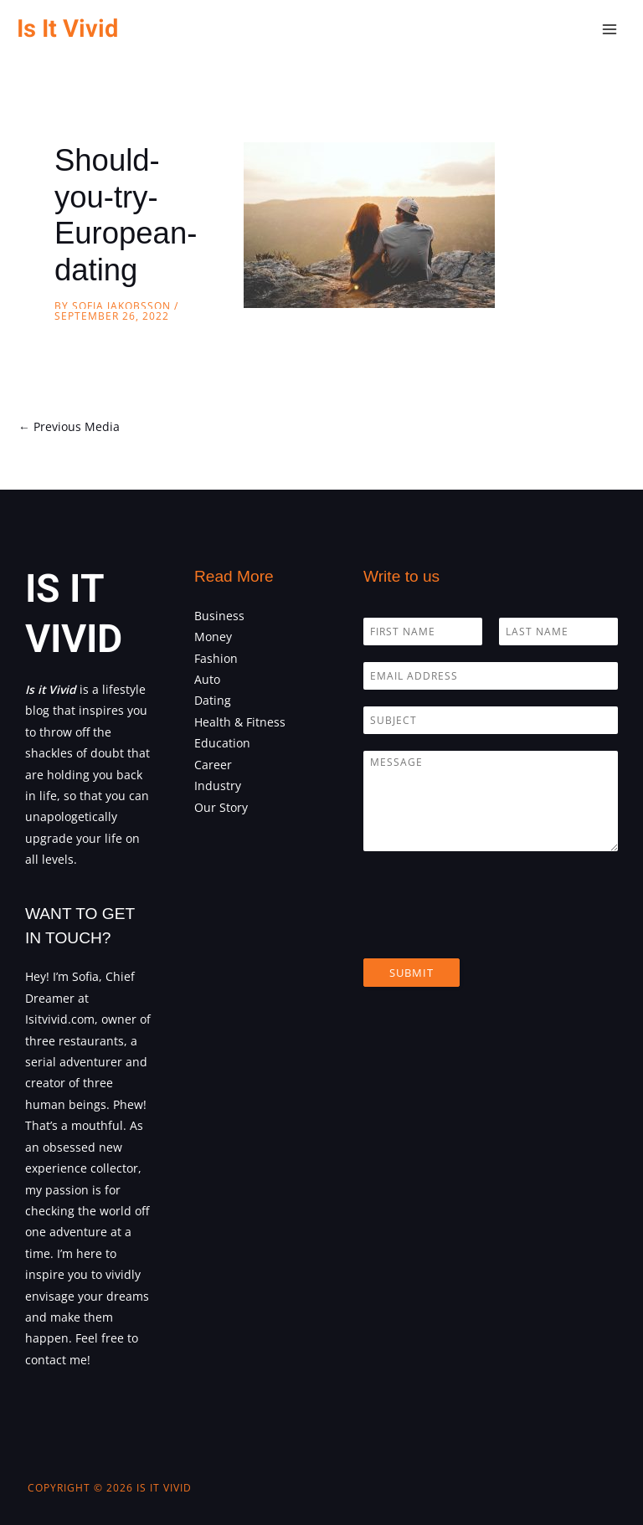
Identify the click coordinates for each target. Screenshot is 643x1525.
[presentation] (490, 931)
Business (219, 616)
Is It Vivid (67, 29)
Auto (207, 679)
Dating (212, 700)
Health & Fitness (239, 722)
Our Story (221, 807)
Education (222, 743)
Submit (411, 972)
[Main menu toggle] (610, 30)
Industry (217, 785)
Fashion (216, 658)
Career (213, 765)
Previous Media (69, 426)
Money (213, 636)
